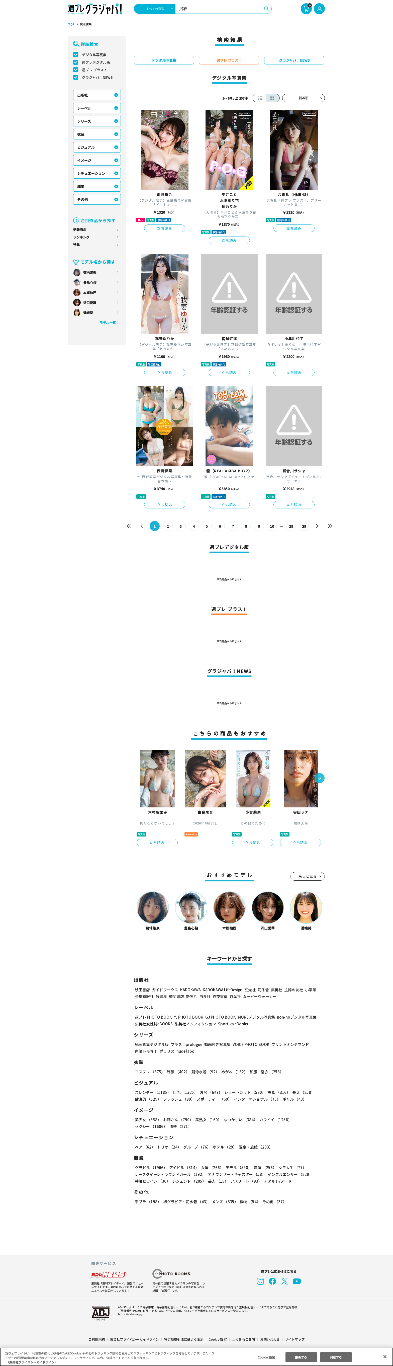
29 (304, 526)
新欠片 (191, 996)
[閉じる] (384, 1356)
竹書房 (161, 996)
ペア (145, 1147)
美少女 (148, 1119)
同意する (336, 1357)
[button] (320, 779)
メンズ (224, 1201)
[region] (196, 1357)
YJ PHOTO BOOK (187, 1017)
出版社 (82, 95)
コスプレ (149, 1071)
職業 (80, 186)
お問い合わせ (269, 1339)
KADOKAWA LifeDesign (222, 989)
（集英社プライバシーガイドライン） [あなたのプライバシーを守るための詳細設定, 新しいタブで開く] (31, 1362)
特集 (76, 244)
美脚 (277, 1092)
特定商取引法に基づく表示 (184, 1339)
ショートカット (243, 1092)
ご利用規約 (97, 1339)
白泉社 (205, 996)
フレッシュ (178, 1099)
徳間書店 (176, 996)
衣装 (80, 134)
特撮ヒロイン (152, 1181)
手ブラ (148, 1201)
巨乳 (184, 1092)
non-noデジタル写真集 (293, 1017)
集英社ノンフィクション (194, 1023)
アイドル (183, 1167)
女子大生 (290, 1167)
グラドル (151, 1167)
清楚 (146, 1126)
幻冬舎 (262, 989)
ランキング (81, 237)
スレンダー (152, 1092)
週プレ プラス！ (94, 69)
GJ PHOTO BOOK (218, 1017)
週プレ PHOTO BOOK (153, 1017)
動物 (249, 1201)
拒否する (301, 1357)
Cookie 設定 (218, 1339)
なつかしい (239, 1119)
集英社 (275, 989)
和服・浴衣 (264, 1071)
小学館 (310, 989)
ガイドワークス (165, 989)
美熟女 (207, 1119)
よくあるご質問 (243, 1339)
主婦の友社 (293, 989)
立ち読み (164, 228)
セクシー (307, 1119)
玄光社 (249, 989)
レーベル (84, 108)
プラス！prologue (186, 1044)
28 (291, 526)
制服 (177, 1071)
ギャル (293, 1099)
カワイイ (273, 1119)
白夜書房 (220, 996)
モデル (237, 1167)
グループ (196, 1147)
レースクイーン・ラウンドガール (170, 1174)
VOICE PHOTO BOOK (249, 1044)
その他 (82, 199)
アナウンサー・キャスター (236, 1174)
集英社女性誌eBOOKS (153, 1023)
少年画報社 (144, 996)
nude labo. (185, 1051)
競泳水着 (204, 1071)
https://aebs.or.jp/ (129, 1314)
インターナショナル (256, 1099)
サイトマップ (294, 1339)
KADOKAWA (190, 989)
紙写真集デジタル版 (152, 1044)
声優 (263, 1167)
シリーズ (84, 121)
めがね (233, 1071)
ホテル (224, 1147)
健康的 (148, 1099)
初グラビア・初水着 (186, 1201)
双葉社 (235, 996)
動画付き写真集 (217, 1044)
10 (272, 526)
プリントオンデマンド (288, 1044)
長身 (301, 1092)
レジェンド (188, 1181)
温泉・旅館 (254, 1147)
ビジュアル (85, 147)
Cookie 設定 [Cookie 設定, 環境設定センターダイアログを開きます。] (266, 1357)
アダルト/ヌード (276, 1181)
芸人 (217, 1181)
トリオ (169, 1147)
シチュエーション (91, 173)
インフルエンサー (289, 1174)
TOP (71, 24)
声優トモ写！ (146, 1051)
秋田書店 (142, 989)
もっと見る (308, 876)
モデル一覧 (108, 322)
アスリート (245, 1181)
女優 (211, 1167)
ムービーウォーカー (260, 996)
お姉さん (177, 1119)
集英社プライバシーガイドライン (134, 1339)
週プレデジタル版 (96, 62)
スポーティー (213, 1099)
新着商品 (79, 229)
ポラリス (166, 1051)
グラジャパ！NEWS (97, 77)
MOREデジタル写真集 (253, 1017)
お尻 (210, 1092)
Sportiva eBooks (231, 1023)
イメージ (84, 160)
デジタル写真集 (94, 54)
